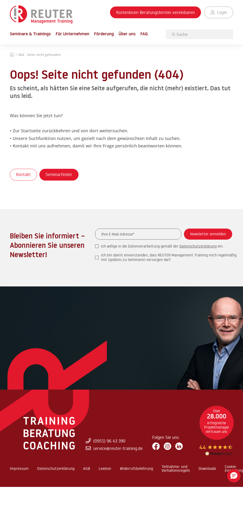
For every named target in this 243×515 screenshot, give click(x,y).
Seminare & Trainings (30, 34)
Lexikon (105, 468)
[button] (234, 476)
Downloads (207, 468)
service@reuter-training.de (114, 448)
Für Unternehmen (72, 34)
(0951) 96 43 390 (105, 440)
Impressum (19, 468)
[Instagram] (167, 446)
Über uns (127, 34)
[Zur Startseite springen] (41, 14)
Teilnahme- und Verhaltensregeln (176, 468)
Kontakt (23, 174)
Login (218, 12)
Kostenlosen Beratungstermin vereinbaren (155, 12)
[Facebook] (156, 446)
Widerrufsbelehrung (136, 468)
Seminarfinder (59, 174)
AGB (86, 468)
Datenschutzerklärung (198, 246)
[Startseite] (12, 55)
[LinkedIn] (179, 446)
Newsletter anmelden (208, 233)
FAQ (144, 34)
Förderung (104, 34)
